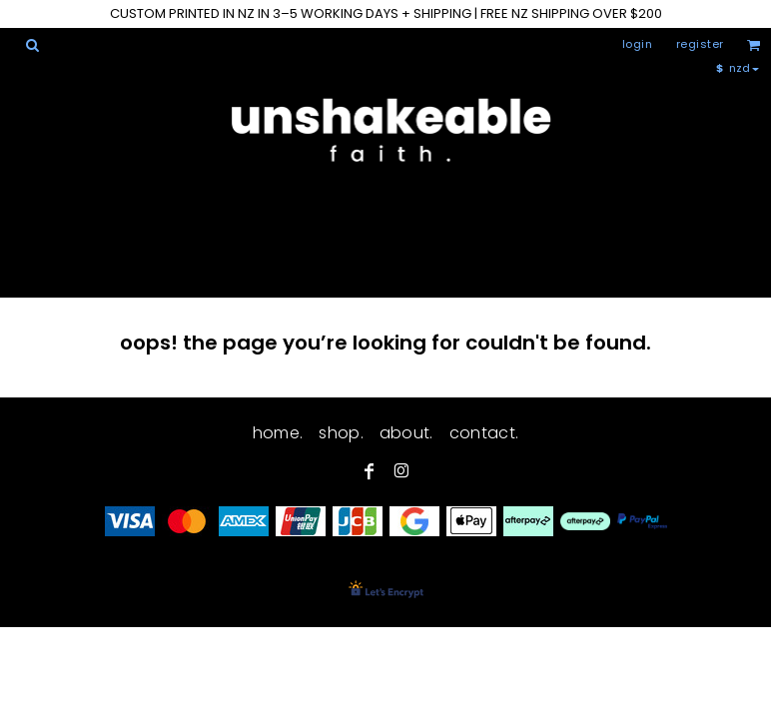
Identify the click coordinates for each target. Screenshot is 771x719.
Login (637, 44)
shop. (341, 432)
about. (406, 432)
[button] (32, 45)
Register (700, 44)
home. (278, 432)
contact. (484, 432)
